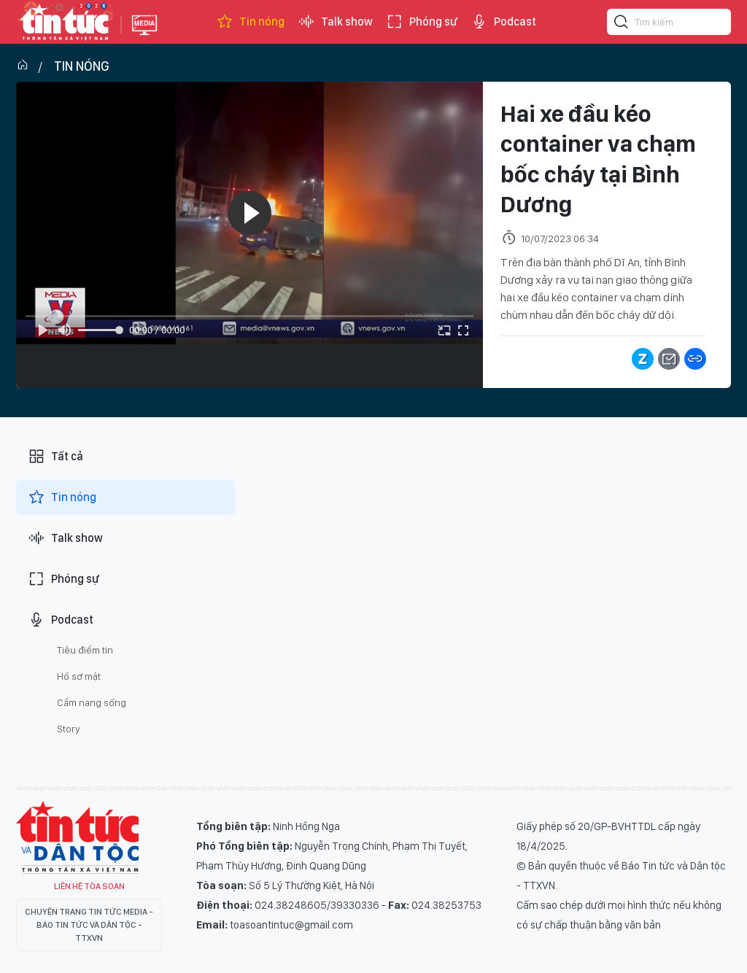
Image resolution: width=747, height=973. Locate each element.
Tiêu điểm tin (85, 650)
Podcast (503, 22)
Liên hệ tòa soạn (89, 886)
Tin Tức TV (77, 837)
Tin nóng (250, 22)
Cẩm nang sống (91, 702)
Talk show (335, 22)
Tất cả (55, 456)
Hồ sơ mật (79, 676)
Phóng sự (421, 22)
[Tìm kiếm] (621, 24)
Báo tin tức (65, 22)
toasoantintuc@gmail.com (291, 924)
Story (68, 728)
